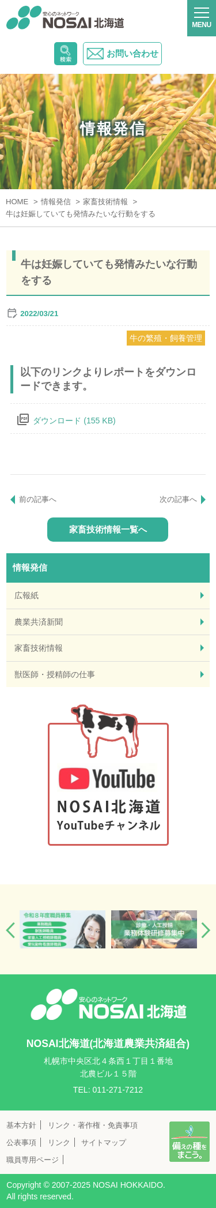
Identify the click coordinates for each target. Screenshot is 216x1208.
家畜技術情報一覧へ (108, 529)
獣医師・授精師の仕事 (54, 674)
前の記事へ (37, 499)
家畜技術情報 (38, 647)
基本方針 (21, 1125)
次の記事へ (178, 499)
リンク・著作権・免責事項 (93, 1125)
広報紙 (26, 595)
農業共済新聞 (38, 621)
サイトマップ (103, 1142)
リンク (59, 1142)
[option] (62, 929)
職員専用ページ (32, 1160)
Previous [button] (10, 930)
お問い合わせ (122, 53)
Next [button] (205, 930)
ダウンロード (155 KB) (74, 420)
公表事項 (21, 1142)
